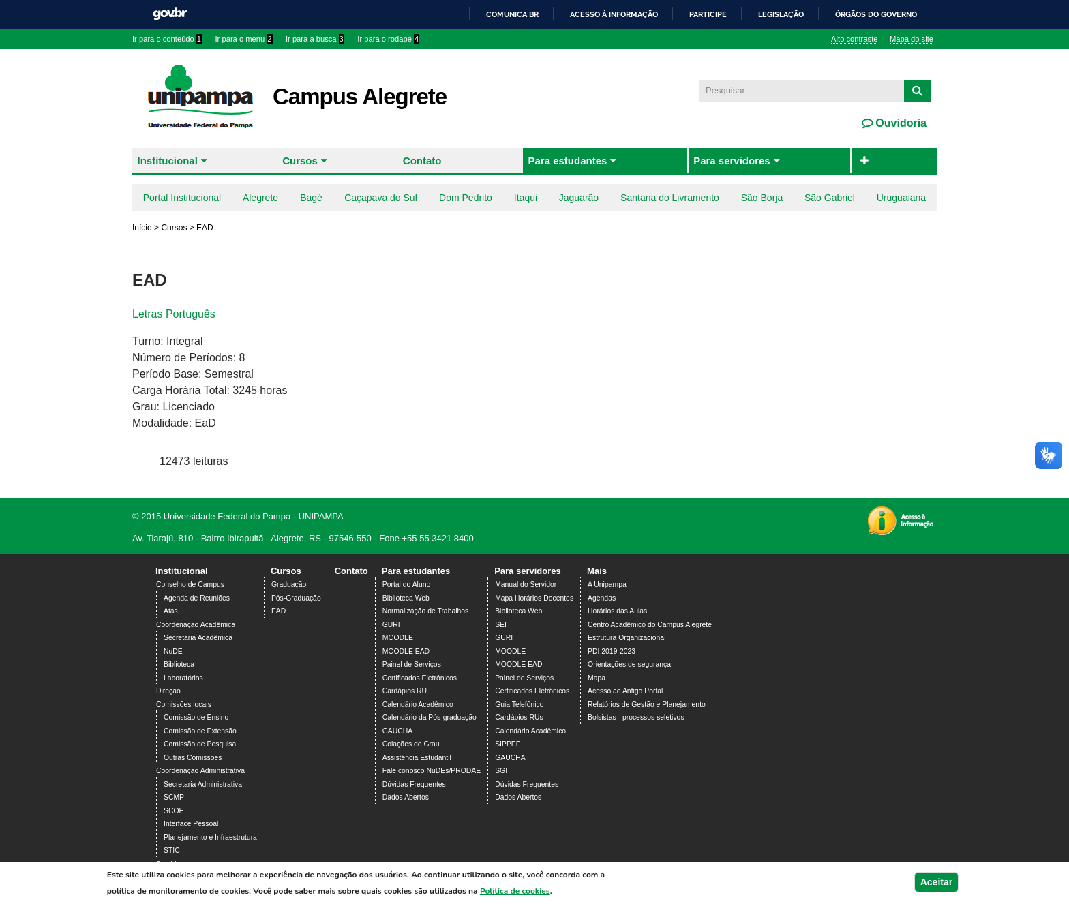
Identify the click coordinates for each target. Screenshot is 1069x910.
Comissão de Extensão (200, 731)
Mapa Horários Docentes (534, 598)
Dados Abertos (405, 797)
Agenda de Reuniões (197, 598)
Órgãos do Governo (876, 14)
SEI (501, 624)
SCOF (173, 811)
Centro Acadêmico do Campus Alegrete (650, 624)
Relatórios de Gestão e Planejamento (647, 704)
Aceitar (936, 884)
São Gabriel (829, 197)
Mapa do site (911, 39)
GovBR (170, 13)
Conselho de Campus (190, 584)
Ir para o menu (244, 39)
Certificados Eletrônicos (419, 678)
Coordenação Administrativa (200, 770)
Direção (168, 691)
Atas (171, 611)
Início (142, 227)
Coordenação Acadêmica (195, 624)
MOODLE (397, 637)
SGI (501, 770)
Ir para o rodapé (388, 39)
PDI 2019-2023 (611, 651)
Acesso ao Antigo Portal (625, 691)
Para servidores (731, 160)
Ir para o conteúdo (167, 39)
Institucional (168, 160)
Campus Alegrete (360, 96)
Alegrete (260, 197)
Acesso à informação (614, 14)
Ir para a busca (315, 39)
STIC (172, 850)
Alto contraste (854, 39)
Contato (422, 160)
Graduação (288, 584)
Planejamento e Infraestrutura (210, 837)
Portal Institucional (182, 197)
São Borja (762, 197)
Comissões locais (183, 704)
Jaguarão (579, 197)
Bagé (311, 197)
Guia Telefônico (519, 704)
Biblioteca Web (406, 598)
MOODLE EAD (406, 651)
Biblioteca (179, 664)
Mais (597, 571)
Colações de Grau (411, 744)
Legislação (781, 14)
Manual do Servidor (525, 584)
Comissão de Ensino (196, 717)
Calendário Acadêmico (417, 704)
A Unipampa (607, 584)
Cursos (300, 160)
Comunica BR (512, 14)
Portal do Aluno (406, 584)
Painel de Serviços (411, 664)
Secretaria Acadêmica (198, 637)
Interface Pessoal (191, 824)
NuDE (173, 651)
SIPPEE (508, 744)
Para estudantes (567, 160)
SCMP (174, 797)
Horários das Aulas (617, 611)
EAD (278, 611)
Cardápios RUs (519, 717)
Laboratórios (183, 678)
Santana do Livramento (669, 197)
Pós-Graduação (296, 598)
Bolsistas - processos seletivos (636, 717)
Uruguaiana (901, 197)
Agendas (602, 598)
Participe (708, 14)
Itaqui (525, 197)
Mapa (596, 678)
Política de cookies (515, 893)
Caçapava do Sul (380, 197)
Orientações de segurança (629, 664)
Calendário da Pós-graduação (429, 717)
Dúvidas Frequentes (414, 784)
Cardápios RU (404, 691)
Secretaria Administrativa (203, 784)
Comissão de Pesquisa (200, 744)
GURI (391, 624)
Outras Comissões (193, 757)
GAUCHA (397, 731)
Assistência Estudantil (416, 757)
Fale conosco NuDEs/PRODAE (431, 770)
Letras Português (173, 314)
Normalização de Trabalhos (425, 611)
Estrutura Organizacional (626, 637)
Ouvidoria (900, 123)
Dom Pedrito (465, 197)
